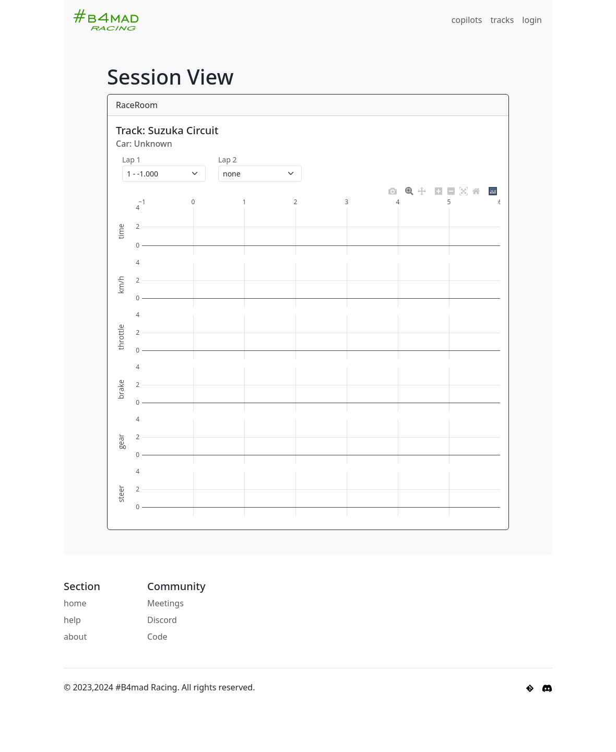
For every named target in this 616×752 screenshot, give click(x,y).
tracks (502, 20)
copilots (467, 20)
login (532, 20)
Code (157, 636)
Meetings (165, 603)
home (75, 603)
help (72, 620)
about (75, 636)
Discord (162, 620)
